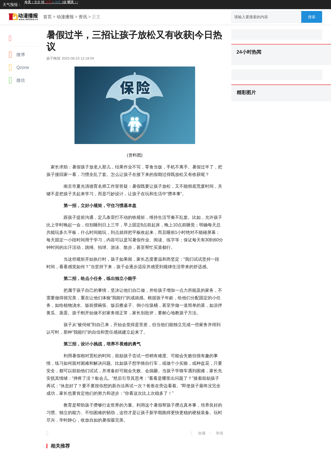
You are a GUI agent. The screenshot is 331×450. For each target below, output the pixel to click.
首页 (47, 16)
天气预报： (12, 4)
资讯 (83, 16)
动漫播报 (65, 16)
